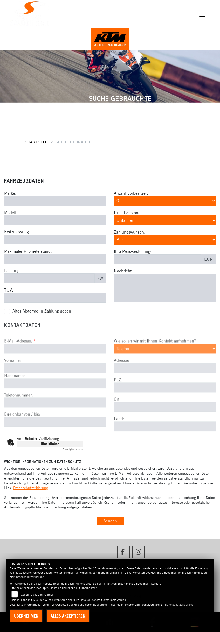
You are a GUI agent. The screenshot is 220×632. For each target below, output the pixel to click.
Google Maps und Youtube (37, 595)
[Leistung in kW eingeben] (49, 279)
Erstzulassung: (17, 232)
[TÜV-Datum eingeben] (55, 298)
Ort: (117, 424)
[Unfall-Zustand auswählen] (165, 221)
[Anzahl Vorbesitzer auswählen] (165, 201)
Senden (110, 521)
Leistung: (12, 271)
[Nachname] (55, 409)
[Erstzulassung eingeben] (55, 240)
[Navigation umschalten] (202, 14)
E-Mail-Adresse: (20, 366)
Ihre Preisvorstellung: (133, 252)
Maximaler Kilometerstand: (28, 251)
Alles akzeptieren (68, 616)
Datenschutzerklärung (30, 487)
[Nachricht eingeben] (165, 288)
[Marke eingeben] (55, 201)
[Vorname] (55, 393)
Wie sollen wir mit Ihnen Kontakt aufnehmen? (155, 366)
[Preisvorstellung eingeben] (157, 260)
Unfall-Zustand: (128, 213)
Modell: (10, 212)
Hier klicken (50, 443)
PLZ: (118, 405)
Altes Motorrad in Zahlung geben (41, 311)
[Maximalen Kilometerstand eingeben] (55, 259)
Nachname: (14, 401)
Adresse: (121, 386)
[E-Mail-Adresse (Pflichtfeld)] (55, 374)
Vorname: (12, 386)
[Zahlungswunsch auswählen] (165, 240)
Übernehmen (26, 616)
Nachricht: (123, 271)
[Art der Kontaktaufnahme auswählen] (165, 374)
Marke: (10, 193)
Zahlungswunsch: (129, 232)
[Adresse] (165, 394)
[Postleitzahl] (165, 413)
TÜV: (8, 290)
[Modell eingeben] (55, 221)
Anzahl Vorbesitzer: (131, 193)
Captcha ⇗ (73, 449)
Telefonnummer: (18, 420)
